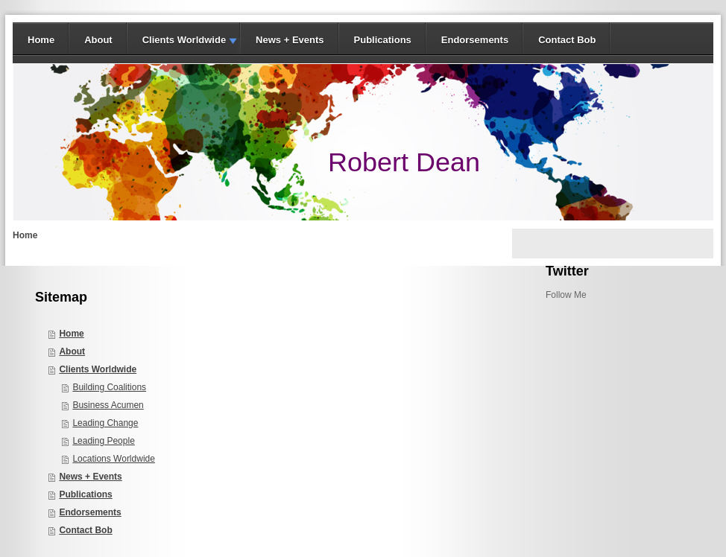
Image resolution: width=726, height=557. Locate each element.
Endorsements (474, 39)
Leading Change (105, 423)
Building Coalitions (109, 387)
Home (41, 39)
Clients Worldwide (184, 39)
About (98, 39)
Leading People (103, 441)
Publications (382, 39)
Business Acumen (107, 405)
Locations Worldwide (113, 458)
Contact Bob (567, 39)
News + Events (289, 39)
